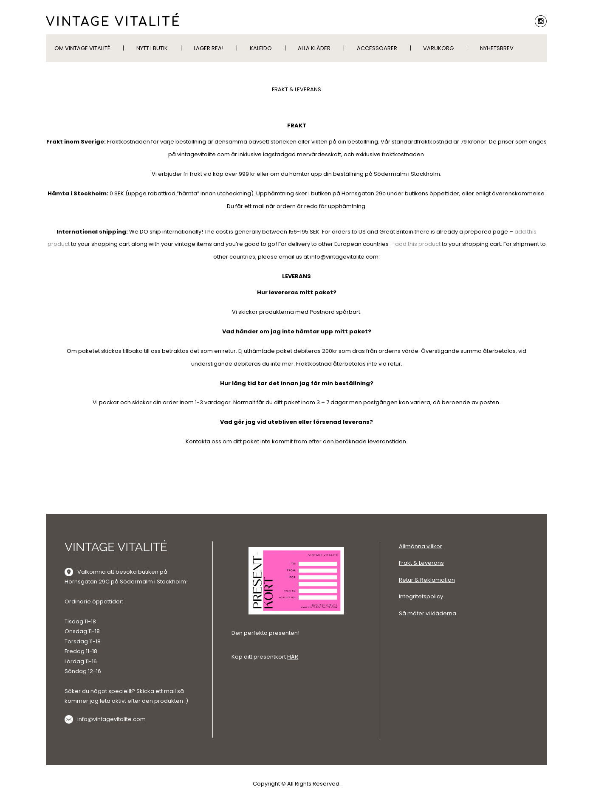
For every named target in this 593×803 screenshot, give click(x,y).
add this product (418, 244)
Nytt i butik (152, 48)
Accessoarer (377, 48)
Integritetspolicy (421, 596)
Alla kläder (314, 48)
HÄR (292, 657)
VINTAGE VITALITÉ (113, 22)
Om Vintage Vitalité (82, 48)
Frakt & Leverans (421, 563)
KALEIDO (261, 48)
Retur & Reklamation (427, 580)
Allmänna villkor (420, 546)
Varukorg (438, 48)
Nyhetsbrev (497, 48)
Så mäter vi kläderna (427, 613)
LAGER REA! (208, 48)
